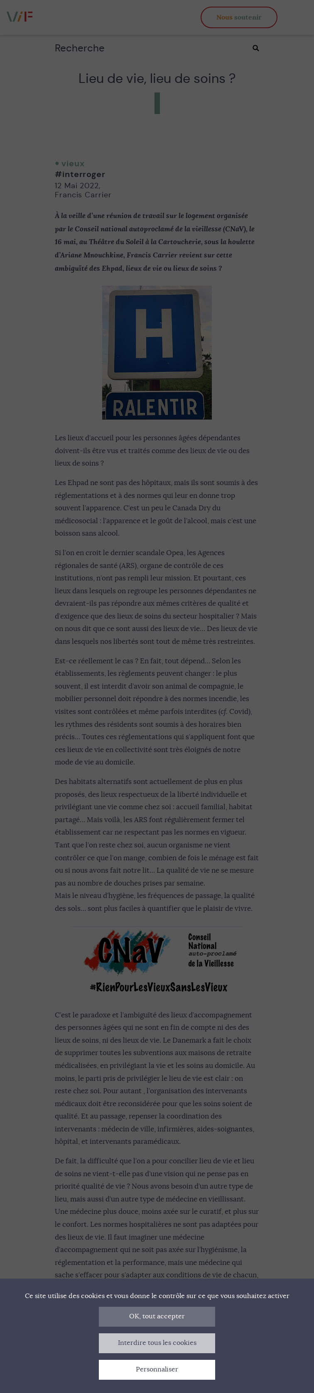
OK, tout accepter (157, 1316)
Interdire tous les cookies (157, 1343)
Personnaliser (157, 1369)
